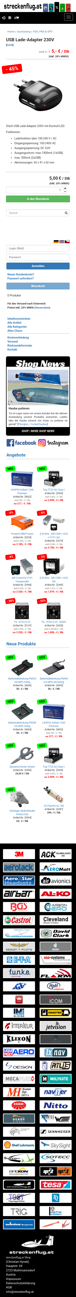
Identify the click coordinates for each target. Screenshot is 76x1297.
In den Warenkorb (38, 199)
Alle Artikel (14, 322)
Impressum (13, 1279)
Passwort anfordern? (20, 278)
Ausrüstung (23, 31)
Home (10, 31)
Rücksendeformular (19, 345)
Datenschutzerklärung (20, 1283)
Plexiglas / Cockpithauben (32, 424)
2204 (10, 44)
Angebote (15, 455)
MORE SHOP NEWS (42, 431)
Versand (12, 341)
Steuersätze (42, 307)
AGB (9, 1287)
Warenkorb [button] (38, 286)
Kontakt (12, 349)
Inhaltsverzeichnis (18, 318)
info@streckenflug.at (20, 1292)
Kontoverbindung (18, 337)
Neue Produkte (21, 643)
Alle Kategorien (17, 326)
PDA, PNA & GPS (42, 31)
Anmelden (38, 266)
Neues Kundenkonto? (20, 274)
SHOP (25, 431)
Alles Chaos (14, 330)
